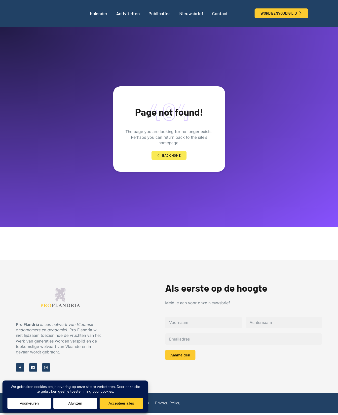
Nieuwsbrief (191, 13)
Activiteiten (128, 13)
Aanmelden (180, 356)
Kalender (99, 13)
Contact (220, 13)
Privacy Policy (167, 404)
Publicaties (160, 13)
